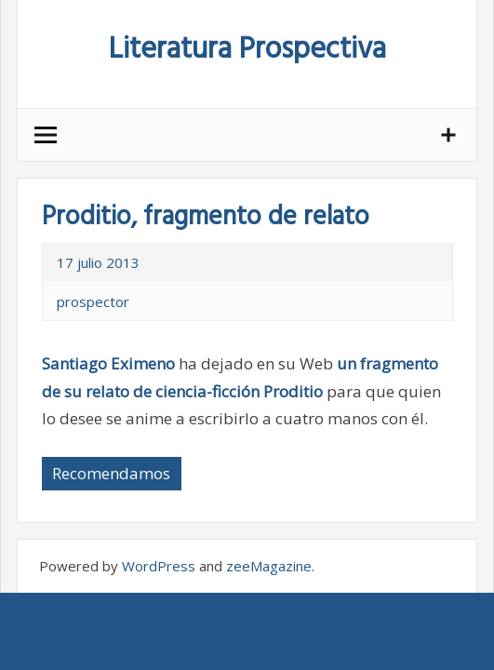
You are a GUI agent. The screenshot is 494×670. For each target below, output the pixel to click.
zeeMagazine (269, 565)
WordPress (158, 565)
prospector (93, 301)
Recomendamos (111, 473)
